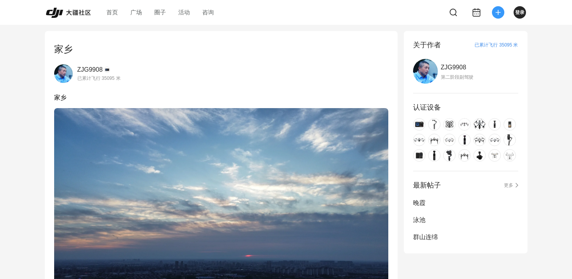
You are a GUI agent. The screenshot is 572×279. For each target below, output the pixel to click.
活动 (184, 12)
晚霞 (419, 203)
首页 (112, 12)
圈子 (160, 12)
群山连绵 (425, 237)
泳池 (419, 220)
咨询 (208, 12)
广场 (136, 12)
